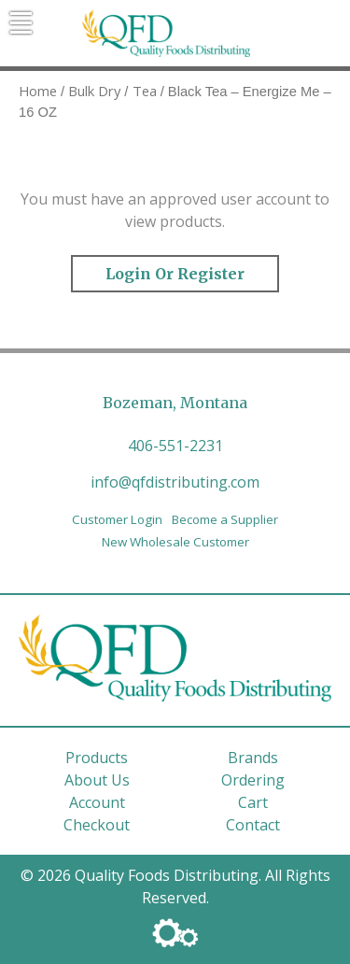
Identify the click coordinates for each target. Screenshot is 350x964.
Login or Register (175, 273)
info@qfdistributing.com (175, 482)
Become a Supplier (225, 519)
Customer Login (117, 519)
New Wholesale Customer (175, 541)
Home (38, 90)
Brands (253, 757)
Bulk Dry (94, 90)
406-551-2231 (175, 445)
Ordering (253, 780)
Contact (253, 825)
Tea (145, 90)
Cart (253, 802)
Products (96, 757)
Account (97, 802)
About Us (97, 780)
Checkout (96, 825)
